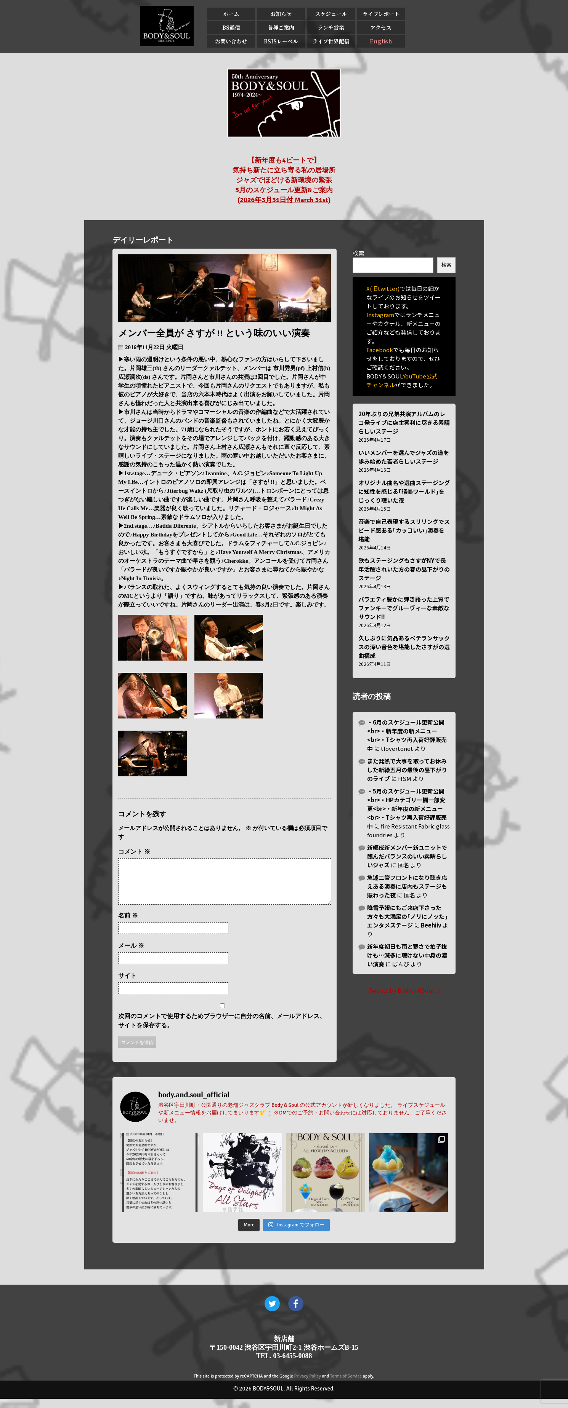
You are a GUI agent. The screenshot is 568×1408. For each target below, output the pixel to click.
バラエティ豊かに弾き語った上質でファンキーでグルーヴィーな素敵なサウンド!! (403, 608)
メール (131, 954)
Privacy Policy (307, 1385)
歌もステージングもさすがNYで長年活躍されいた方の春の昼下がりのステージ (404, 569)
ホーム (231, 14)
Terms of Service (346, 1385)
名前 (128, 924)
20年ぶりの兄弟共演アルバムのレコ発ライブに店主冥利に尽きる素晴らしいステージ (404, 422)
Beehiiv (431, 925)
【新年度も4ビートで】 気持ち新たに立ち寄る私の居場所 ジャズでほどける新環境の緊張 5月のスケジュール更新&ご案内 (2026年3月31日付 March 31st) (284, 180)
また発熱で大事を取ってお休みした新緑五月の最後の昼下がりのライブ (407, 769)
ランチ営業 (331, 27)
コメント (134, 851)
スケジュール (331, 14)
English (381, 41)
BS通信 (231, 27)
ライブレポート (381, 14)
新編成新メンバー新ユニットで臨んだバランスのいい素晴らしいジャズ (407, 856)
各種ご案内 (281, 27)
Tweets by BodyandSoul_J (404, 990)
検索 (358, 253)
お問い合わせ (231, 41)
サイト (127, 985)
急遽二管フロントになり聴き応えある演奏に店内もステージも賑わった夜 (407, 886)
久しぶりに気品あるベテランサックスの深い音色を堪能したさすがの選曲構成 (404, 646)
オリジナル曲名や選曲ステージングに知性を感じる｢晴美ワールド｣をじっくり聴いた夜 (404, 491)
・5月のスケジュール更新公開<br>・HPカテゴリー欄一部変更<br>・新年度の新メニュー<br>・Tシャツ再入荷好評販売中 (407, 808)
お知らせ (281, 14)
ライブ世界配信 (331, 41)
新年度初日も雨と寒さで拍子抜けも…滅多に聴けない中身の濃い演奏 (407, 955)
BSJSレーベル (281, 41)
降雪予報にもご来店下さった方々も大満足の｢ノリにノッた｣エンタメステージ (407, 916)
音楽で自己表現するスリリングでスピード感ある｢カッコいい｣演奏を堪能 (404, 530)
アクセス (381, 27)
